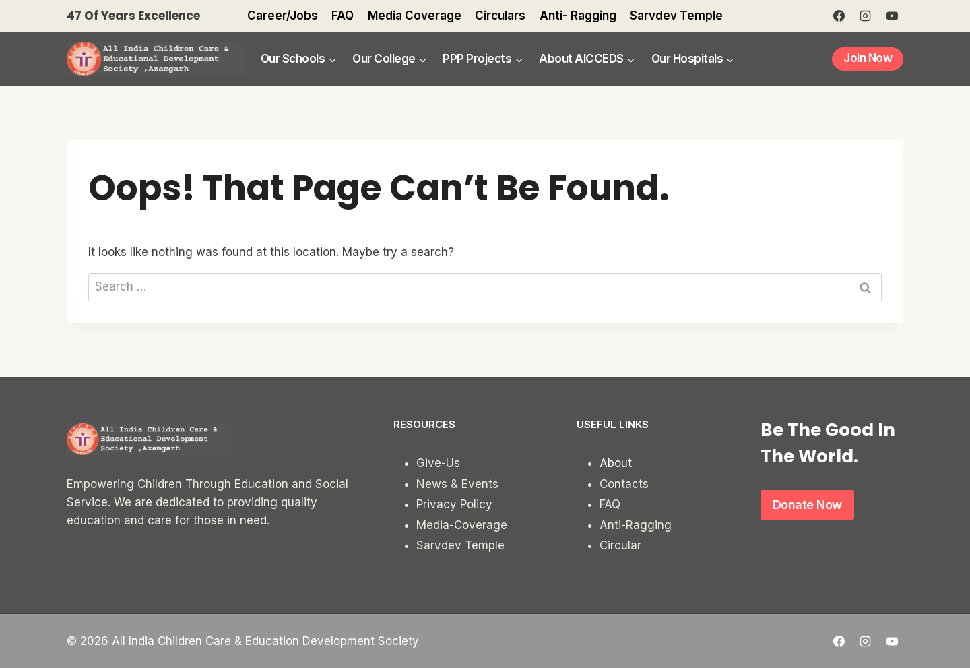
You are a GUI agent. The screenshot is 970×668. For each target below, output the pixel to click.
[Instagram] (865, 16)
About (616, 463)
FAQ (342, 15)
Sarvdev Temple (676, 15)
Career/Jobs (282, 15)
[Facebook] (839, 16)
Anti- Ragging (578, 15)
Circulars (500, 15)
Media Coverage (414, 15)
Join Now (867, 58)
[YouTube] (891, 16)
